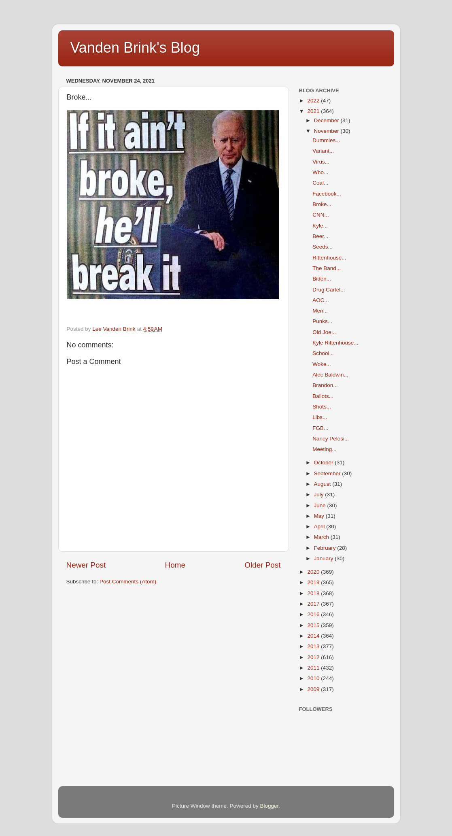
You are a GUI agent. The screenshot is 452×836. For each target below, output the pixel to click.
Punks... (322, 321)
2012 (314, 657)
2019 (314, 582)
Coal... (320, 183)
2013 (314, 646)
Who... (320, 172)
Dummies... (326, 140)
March (322, 537)
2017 (314, 604)
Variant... (323, 151)
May (320, 516)
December (327, 120)
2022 (314, 101)
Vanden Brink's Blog (135, 47)
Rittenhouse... (329, 258)
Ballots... (322, 396)
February (325, 548)
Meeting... (324, 449)
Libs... (319, 417)
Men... (320, 311)
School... (323, 353)
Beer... (320, 236)
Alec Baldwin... (330, 375)
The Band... (326, 268)
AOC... (320, 300)
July (319, 494)
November (327, 131)
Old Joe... (324, 332)
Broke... (321, 204)
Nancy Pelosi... (330, 439)
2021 (314, 111)
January (324, 558)
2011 (314, 668)
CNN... (320, 215)
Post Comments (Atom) (128, 582)
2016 (314, 614)
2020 (314, 572)
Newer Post (86, 565)
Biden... (321, 279)
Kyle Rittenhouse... (335, 343)
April (320, 526)
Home (175, 565)
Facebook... (326, 194)
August (323, 484)
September (328, 473)
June (320, 505)
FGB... (320, 428)
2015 (314, 625)
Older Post (262, 565)
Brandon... (324, 385)
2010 (314, 678)
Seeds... (322, 247)
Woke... (321, 364)
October (324, 462)
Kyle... (320, 226)
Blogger (269, 806)
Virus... (320, 162)
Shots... (321, 407)
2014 (314, 636)
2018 (314, 593)
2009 (314, 689)
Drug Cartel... (328, 290)
